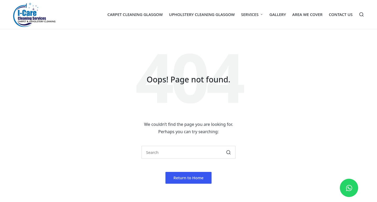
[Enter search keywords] (188, 152)
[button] (228, 152)
